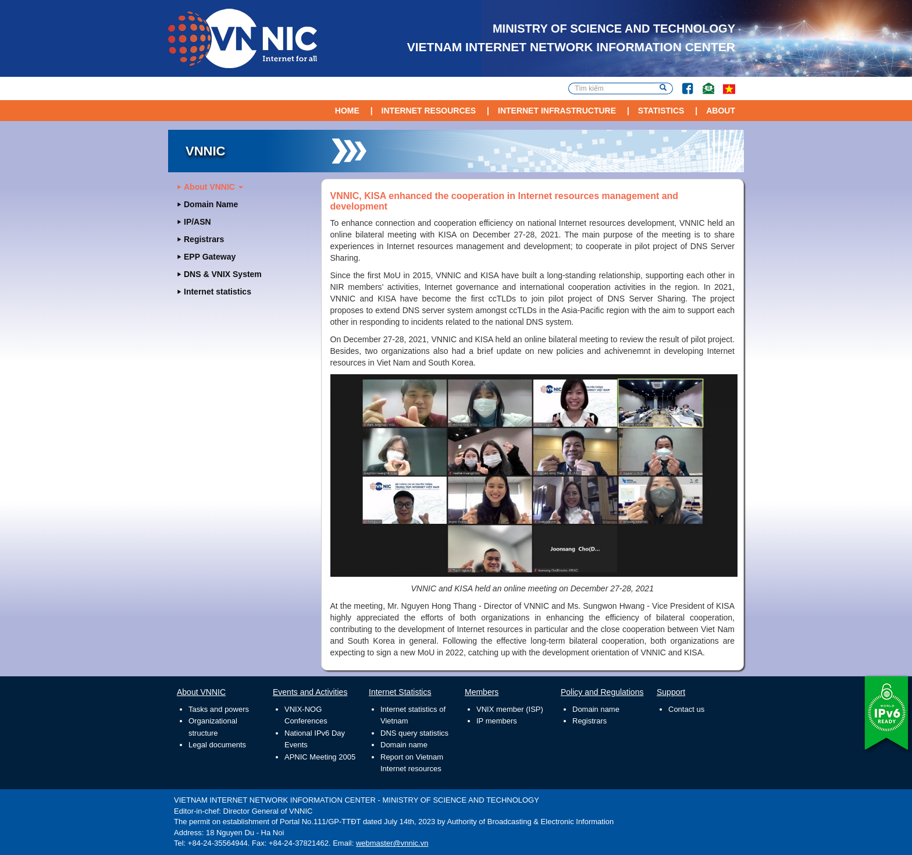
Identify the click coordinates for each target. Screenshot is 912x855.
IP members (496, 720)
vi (729, 88)
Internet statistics (217, 291)
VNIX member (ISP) (509, 709)
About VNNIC (213, 186)
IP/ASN (197, 221)
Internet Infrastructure (557, 110)
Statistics (661, 110)
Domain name (404, 744)
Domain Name (211, 204)
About (720, 110)
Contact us (686, 709)
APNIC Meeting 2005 (319, 757)
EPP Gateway (210, 256)
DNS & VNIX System (223, 274)
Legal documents (217, 744)
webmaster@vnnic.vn (392, 843)
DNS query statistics (414, 733)
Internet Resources (429, 110)
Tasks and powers (218, 709)
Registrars (204, 239)
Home (347, 110)
